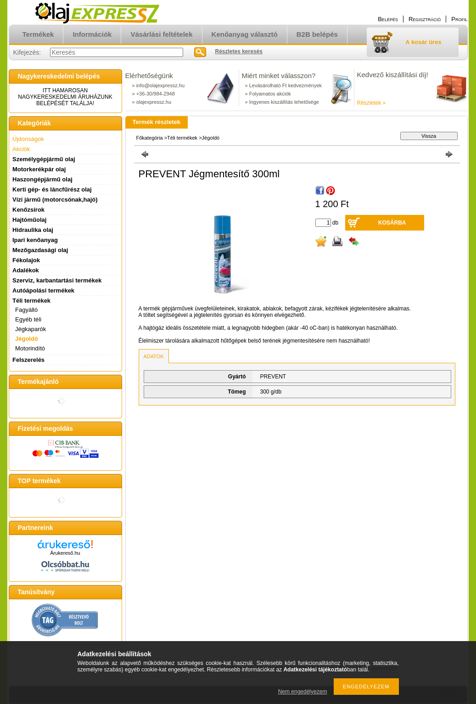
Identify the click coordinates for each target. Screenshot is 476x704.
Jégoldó (26, 338)
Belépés (388, 19)
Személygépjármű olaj (43, 159)
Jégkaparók (30, 329)
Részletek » (371, 103)
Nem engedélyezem (302, 691)
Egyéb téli (28, 319)
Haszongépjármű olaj (42, 179)
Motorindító (30, 348)
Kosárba (392, 223)
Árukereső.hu (65, 553)
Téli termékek (182, 138)
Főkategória (149, 138)
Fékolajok (26, 260)
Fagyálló (26, 309)
